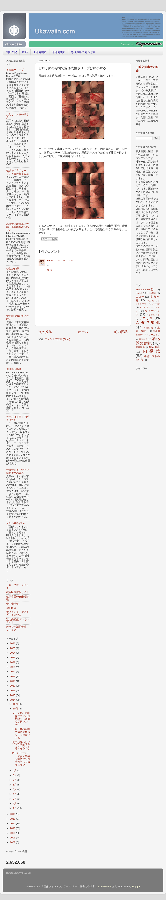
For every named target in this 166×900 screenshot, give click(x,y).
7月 (15, 780)
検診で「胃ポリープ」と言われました (17, 172)
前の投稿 (121, 332)
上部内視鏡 (40, 52)
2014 (13, 700)
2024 (13, 652)
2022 (13, 662)
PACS (139, 293)
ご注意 (156, 304)
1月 (15, 808)
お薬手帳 (150, 301)
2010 (13, 828)
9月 (15, 770)
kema (50, 260)
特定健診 (154, 347)
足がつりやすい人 (16, 523)
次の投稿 (45, 332)
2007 (13, 842)
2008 (13, 837)
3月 (15, 798)
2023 (13, 657)
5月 (15, 789)
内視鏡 (151, 351)
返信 (49, 270)
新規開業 (140, 347)
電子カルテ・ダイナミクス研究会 (17, 614)
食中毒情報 (12, 603)
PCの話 (151, 293)
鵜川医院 (11, 52)
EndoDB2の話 (145, 289)
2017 (13, 685)
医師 (25, 52)
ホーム (83, 332)
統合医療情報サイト (17, 592)
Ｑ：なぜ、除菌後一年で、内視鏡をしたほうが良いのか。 (21, 718)
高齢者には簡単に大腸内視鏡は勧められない (17, 227)
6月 (15, 784)
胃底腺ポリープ (15, 70)
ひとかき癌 (12, 268)
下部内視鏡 (59, 52)
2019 (13, 676)
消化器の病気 (148, 341)
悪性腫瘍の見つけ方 (83, 52)
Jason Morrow (103, 886)
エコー (140, 296)
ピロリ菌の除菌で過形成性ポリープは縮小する (21, 733)
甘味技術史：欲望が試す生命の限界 (17, 471)
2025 (13, 648)
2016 (13, 690)
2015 (13, 695)
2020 (13, 671)
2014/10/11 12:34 (63, 260)
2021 (13, 667)
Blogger (136, 886)
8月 (15, 775)
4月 (15, 794)
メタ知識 (148, 328)
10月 (16, 708)
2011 (13, 823)
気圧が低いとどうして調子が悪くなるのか (21, 745)
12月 (16, 704)
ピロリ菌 (146, 318)
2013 (13, 814)
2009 (13, 833)
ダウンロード (153, 315)
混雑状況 (143, 339)
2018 (13, 681)
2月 (15, 803)
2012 (13, 819)
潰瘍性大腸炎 (13, 369)
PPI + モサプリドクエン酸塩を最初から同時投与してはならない (21, 759)
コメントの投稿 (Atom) (57, 339)
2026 (13, 643)
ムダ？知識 (148, 322)
